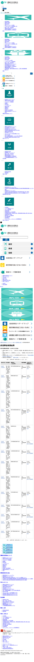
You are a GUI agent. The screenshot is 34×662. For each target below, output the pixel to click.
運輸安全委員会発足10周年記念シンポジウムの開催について (14, 577)
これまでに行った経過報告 (10, 61)
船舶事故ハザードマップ (10, 152)
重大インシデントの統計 (10, 25)
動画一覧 (6, 69)
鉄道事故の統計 (19, 342)
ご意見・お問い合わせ (7, 647)
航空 (3, 30)
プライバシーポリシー (7, 643)
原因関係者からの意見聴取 (8, 620)
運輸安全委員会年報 (9, 131)
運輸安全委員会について (7, 113)
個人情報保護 (7, 216)
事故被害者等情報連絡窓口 (8, 648)
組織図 (6, 103)
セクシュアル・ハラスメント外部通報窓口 (11, 627)
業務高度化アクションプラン (10, 187)
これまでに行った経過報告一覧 (11, 26)
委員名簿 (6, 104)
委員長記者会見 (8, 171)
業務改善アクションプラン (10, 190)
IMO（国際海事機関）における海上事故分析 (11, 590)
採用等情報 (7, 210)
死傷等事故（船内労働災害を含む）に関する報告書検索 (16, 68)
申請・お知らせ (6, 220)
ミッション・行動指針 (9, 101)
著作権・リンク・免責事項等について (10, 645)
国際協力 (6, 107)
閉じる (1, 286)
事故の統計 (7, 23)
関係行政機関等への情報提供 (10, 29)
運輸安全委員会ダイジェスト (10, 28)
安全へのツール (6, 138)
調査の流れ (7, 106)
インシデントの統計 (9, 60)
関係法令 (6, 108)
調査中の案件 (7, 22)
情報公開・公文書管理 (9, 215)
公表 (27, 368)
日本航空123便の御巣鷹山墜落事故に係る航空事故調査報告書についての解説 (18, 578)
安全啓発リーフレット (9, 132)
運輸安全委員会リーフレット (10, 111)
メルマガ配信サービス (9, 208)
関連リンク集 (5, 646)
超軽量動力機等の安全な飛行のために (12, 137)
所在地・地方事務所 (9, 110)
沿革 (6, 112)
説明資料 (31, 443)
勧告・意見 (7, 45)
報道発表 (6, 172)
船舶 (3, 70)
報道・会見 (5, 279)
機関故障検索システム (9, 67)
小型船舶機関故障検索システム (11, 157)
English (4, 283)
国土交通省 (5, 284)
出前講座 (6, 207)
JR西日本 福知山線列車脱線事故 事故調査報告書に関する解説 (17, 191)
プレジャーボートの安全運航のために (12, 133)
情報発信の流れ (8, 151)
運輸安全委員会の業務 (9, 100)
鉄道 (3, 48)
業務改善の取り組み (7, 194)
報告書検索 (7, 21)
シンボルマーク (8, 105)
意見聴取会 (7, 217)
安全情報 (4, 158)
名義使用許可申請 (8, 214)
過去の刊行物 (7, 134)
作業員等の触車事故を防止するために (12, 130)
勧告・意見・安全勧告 (9, 27)
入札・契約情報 (8, 209)
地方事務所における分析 (10, 65)
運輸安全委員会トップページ (6, 342)
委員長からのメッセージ (10, 99)
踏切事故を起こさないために (10, 129)
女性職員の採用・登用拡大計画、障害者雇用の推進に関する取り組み (18, 213)
